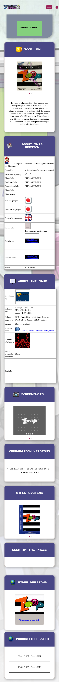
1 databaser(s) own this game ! (40, 170)
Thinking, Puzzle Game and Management (37, 330)
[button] (29, 93)
